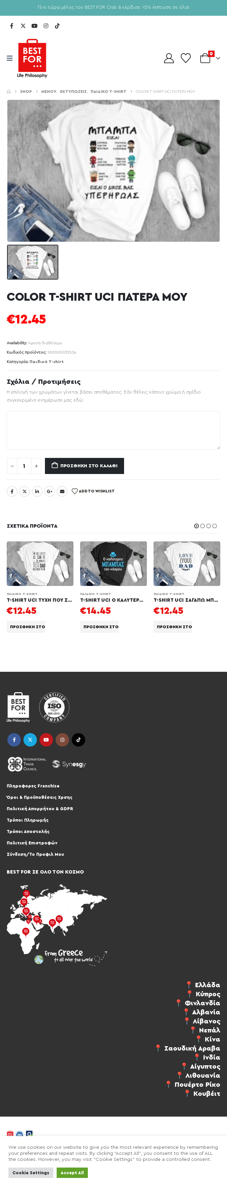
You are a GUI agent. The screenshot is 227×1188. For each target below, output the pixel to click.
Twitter (24, 491)
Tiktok (78, 740)
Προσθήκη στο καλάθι (88, 466)
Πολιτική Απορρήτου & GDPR (40, 809)
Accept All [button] (72, 1173)
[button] (196, 526)
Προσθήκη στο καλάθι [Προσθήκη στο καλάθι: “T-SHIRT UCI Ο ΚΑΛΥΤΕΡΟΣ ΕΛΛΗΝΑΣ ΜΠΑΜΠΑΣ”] (101, 627)
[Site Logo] (32, 58)
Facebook (12, 491)
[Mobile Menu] (12, 58)
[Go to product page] (40, 563)
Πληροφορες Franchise (33, 786)
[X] (23, 26)
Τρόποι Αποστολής (28, 831)
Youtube (46, 740)
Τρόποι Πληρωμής (28, 820)
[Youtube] (34, 26)
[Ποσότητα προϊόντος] (24, 466)
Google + (49, 491)
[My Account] (169, 58)
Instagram (62, 740)
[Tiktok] (57, 26)
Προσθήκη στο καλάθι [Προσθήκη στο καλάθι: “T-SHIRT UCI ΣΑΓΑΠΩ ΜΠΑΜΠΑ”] (174, 627)
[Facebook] (11, 26)
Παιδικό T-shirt (47, 362)
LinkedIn (37, 491)
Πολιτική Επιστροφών (32, 843)
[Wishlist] (186, 58)
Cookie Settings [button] (30, 1173)
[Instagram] (46, 26)
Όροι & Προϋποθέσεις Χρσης (39, 797)
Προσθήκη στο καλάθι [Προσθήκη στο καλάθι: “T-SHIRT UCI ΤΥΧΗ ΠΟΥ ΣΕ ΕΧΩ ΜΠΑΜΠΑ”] (27, 627)
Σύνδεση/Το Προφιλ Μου (35, 854)
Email (62, 491)
